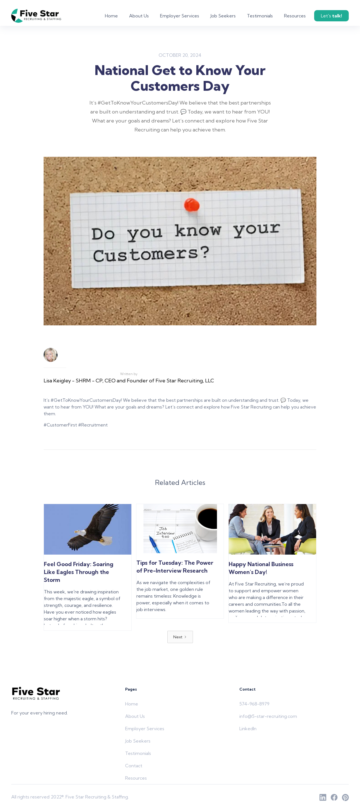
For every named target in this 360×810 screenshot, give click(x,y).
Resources (295, 16)
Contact (133, 765)
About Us (139, 16)
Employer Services (179, 16)
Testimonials (260, 16)
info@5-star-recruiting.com (268, 716)
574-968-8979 (254, 704)
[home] (36, 16)
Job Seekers (223, 16)
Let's (331, 16)
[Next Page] (180, 637)
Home (111, 16)
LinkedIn (247, 728)
